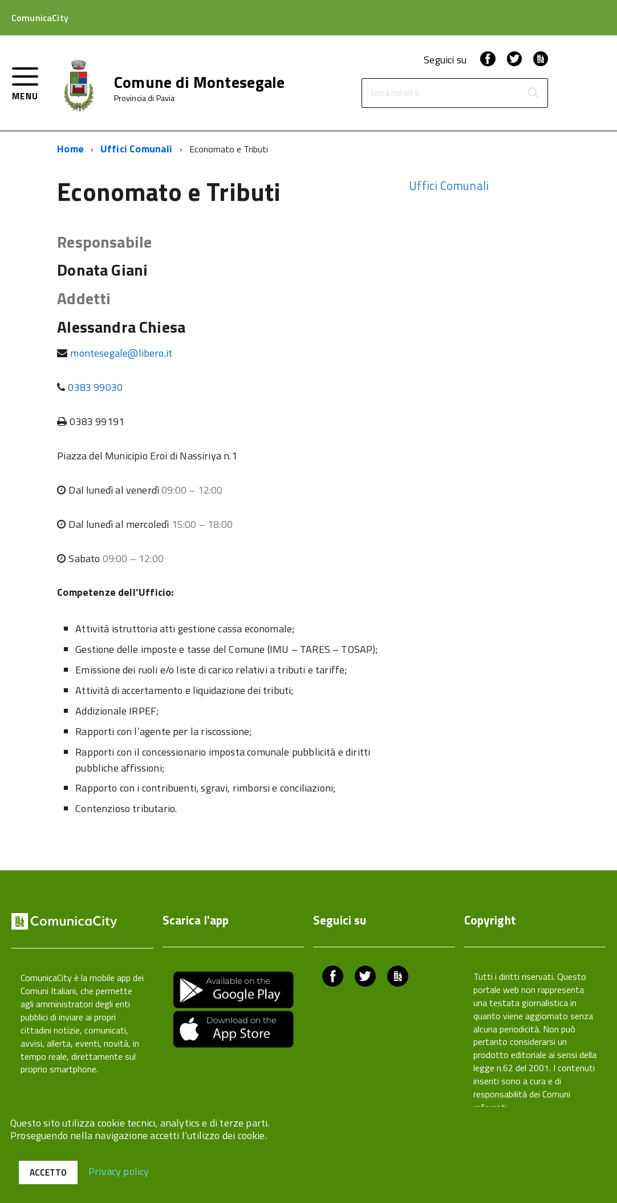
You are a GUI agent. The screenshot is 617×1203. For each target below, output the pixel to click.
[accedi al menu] (25, 82)
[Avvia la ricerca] (533, 93)
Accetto (48, 1172)
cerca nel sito (395, 93)
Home (70, 148)
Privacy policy (118, 1170)
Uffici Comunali (136, 148)
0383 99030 (95, 387)
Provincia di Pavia (144, 98)
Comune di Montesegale (199, 82)
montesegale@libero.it (121, 353)
